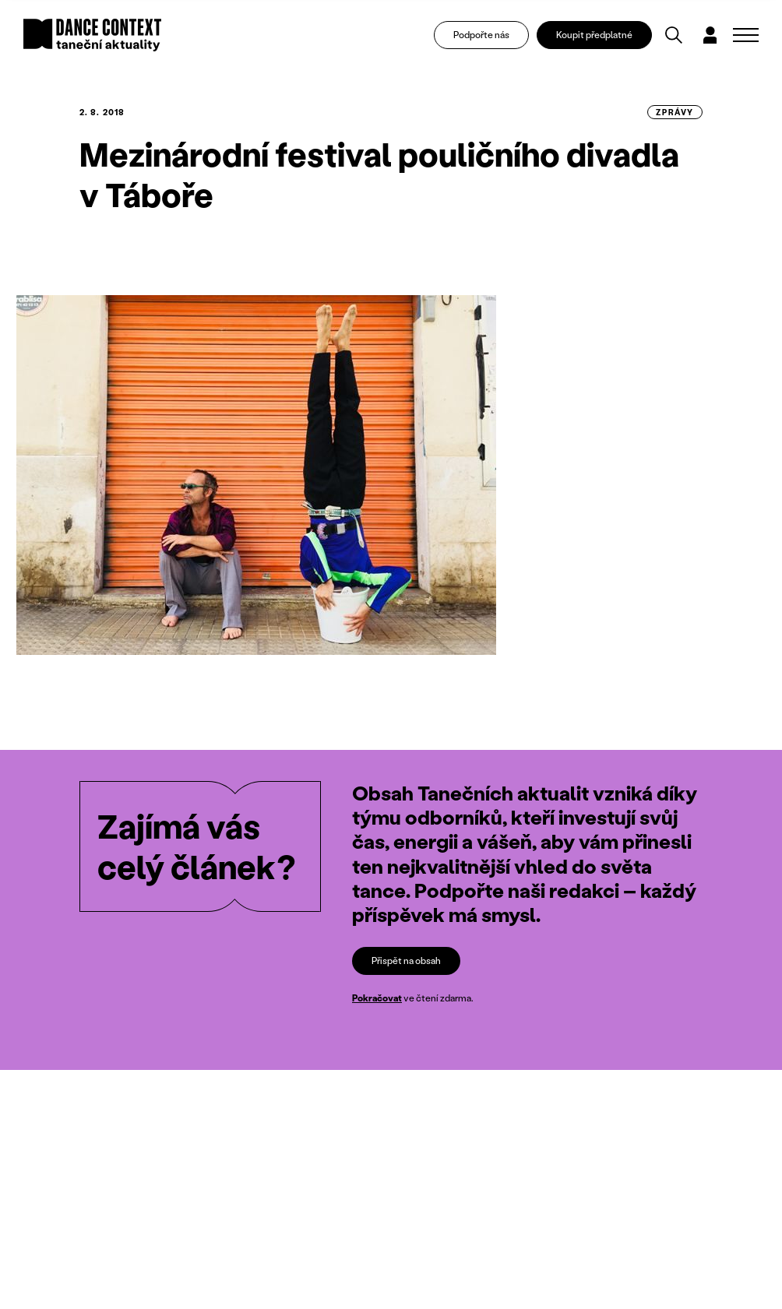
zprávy (675, 112)
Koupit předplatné (596, 35)
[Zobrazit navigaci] (746, 36)
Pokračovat (377, 999)
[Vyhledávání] (675, 36)
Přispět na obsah (406, 960)
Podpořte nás (483, 35)
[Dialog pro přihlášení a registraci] (711, 36)
